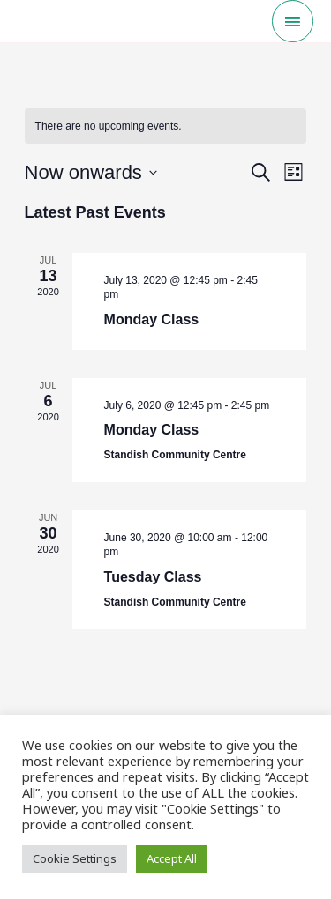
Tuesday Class (153, 576)
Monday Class (151, 319)
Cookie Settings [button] (75, 858)
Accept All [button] (172, 858)
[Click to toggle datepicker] (91, 172)
